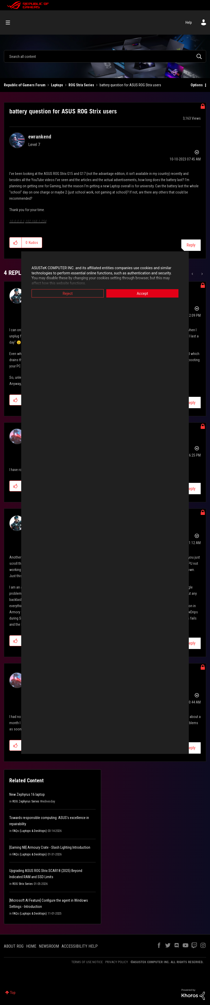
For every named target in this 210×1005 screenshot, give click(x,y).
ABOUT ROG (14, 946)
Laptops (57, 85)
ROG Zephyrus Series (25, 801)
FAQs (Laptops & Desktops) (29, 831)
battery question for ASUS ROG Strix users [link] (130, 85)
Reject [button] (68, 293)
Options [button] (197, 85)
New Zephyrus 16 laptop (27, 794)
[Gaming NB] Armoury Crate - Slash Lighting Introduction (49, 847)
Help (188, 22)
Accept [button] (142, 293)
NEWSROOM (49, 946)
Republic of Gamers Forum (25, 85)
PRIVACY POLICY (116, 962)
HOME (31, 946)
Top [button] (13, 993)
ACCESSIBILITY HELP (80, 946)
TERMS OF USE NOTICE (87, 962)
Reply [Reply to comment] (191, 402)
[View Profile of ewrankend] (39, 137)
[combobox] (105, 56)
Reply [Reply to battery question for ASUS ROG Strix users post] (191, 245)
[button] (16, 242)
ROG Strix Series (81, 85)
